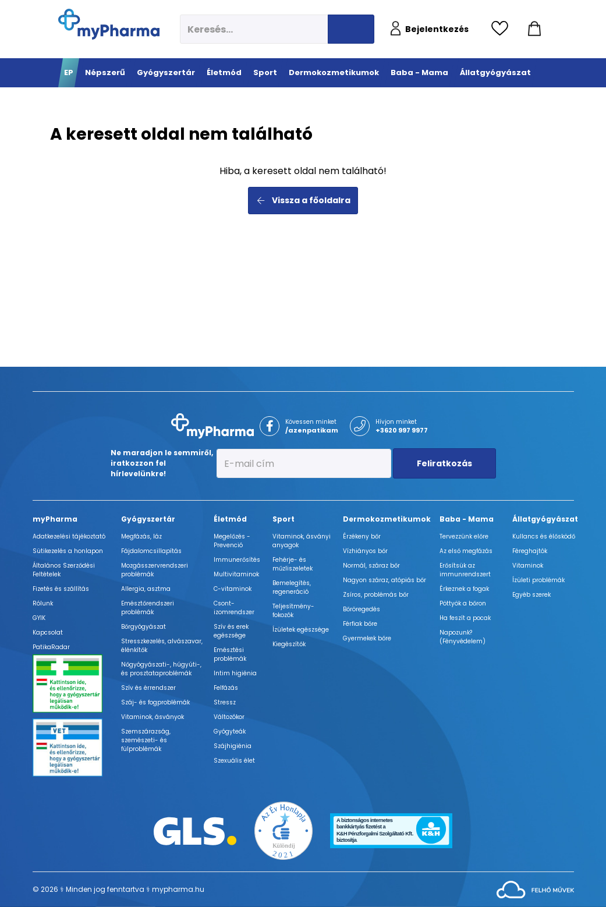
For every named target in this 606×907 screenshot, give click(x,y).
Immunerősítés (237, 559)
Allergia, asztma (146, 588)
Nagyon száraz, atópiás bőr (384, 580)
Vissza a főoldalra (303, 200)
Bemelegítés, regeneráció (291, 587)
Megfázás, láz (141, 536)
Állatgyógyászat (545, 519)
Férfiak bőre (360, 623)
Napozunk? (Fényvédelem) (462, 637)
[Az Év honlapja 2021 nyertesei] (283, 830)
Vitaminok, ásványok (152, 717)
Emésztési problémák (230, 654)
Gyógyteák (230, 731)
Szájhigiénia (232, 746)
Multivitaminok (236, 574)
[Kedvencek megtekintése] (502, 29)
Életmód (230, 519)
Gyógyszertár (148, 519)
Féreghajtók (529, 551)
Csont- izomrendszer (234, 608)
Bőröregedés (361, 609)
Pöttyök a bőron (463, 603)
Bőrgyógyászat (143, 626)
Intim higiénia (235, 673)
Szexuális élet (234, 760)
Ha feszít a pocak (465, 618)
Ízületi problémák (538, 580)
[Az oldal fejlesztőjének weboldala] (535, 889)
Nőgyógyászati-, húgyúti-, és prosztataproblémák (161, 669)
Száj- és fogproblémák (155, 702)
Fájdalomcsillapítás (151, 551)
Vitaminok (527, 565)
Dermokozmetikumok (387, 519)
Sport (283, 519)
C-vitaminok (232, 588)
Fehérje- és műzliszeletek (292, 564)
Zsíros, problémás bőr (376, 594)
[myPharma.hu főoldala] (109, 24)
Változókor (229, 717)
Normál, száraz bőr (371, 565)
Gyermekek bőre (367, 638)
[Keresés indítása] (351, 29)
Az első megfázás (466, 551)
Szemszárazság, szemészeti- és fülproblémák (146, 740)
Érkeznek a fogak (464, 588)
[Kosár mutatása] (534, 29)
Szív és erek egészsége (231, 631)
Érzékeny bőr (362, 536)
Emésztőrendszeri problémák (147, 608)
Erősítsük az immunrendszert (465, 570)
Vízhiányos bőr (365, 551)
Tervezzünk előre (464, 536)
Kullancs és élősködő (543, 536)
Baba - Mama (467, 519)
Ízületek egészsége (300, 629)
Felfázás (226, 687)
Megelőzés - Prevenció (232, 541)
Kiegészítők (289, 644)
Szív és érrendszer (148, 687)
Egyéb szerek (531, 594)
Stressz (225, 702)
